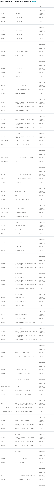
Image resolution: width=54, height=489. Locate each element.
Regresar (33, 1)
